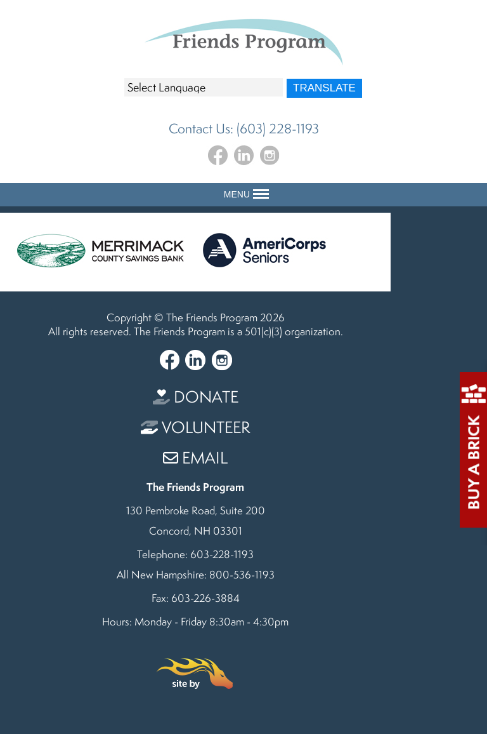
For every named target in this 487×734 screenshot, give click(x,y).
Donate (195, 396)
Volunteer (195, 427)
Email (195, 457)
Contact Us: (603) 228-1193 (244, 128)
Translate (324, 88)
